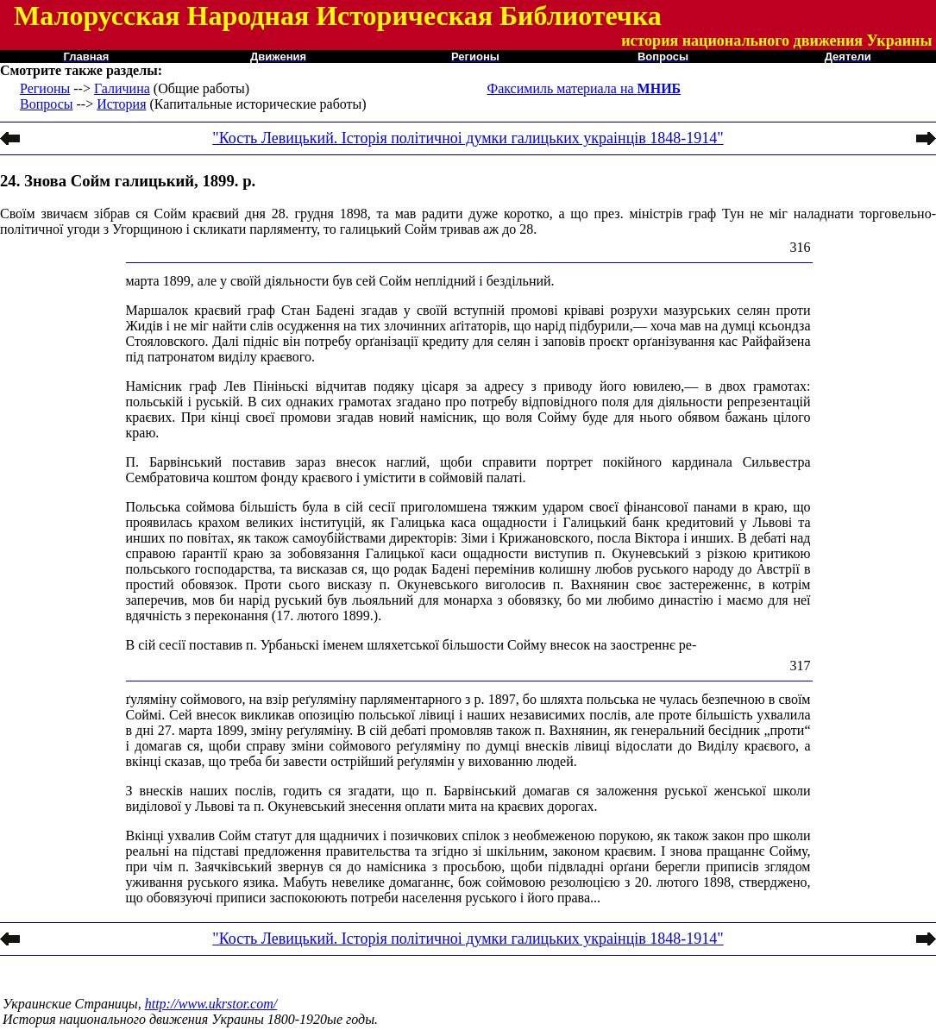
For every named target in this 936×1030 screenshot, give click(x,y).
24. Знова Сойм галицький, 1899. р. (127, 181)
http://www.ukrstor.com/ (211, 1003)
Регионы (45, 88)
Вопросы (46, 104)
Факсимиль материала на (584, 88)
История (121, 104)
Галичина (122, 88)
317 (800, 665)
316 (800, 247)
